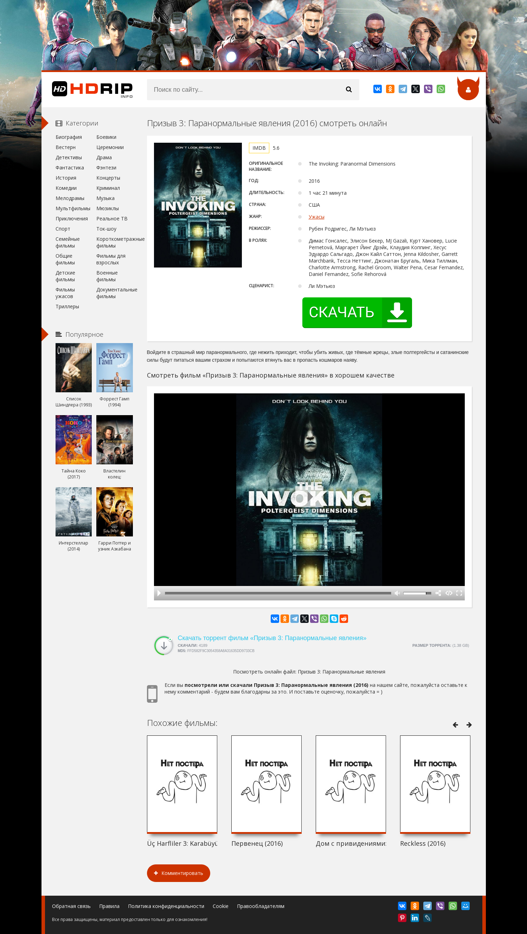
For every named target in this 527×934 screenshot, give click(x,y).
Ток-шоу (106, 228)
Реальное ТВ (112, 218)
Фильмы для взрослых (111, 259)
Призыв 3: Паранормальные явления (341, 671)
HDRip (87, 89)
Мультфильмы (73, 208)
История (66, 177)
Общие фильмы (65, 259)
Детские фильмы (65, 276)
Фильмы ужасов (65, 292)
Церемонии (110, 147)
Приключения (72, 218)
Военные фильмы (107, 276)
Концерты (108, 177)
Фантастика (70, 167)
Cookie (221, 906)
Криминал (108, 188)
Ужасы (316, 216)
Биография (69, 137)
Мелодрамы (70, 198)
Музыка (105, 198)
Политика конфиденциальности (166, 906)
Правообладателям (260, 906)
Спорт (63, 228)
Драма (104, 157)
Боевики (106, 137)
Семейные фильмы (68, 242)
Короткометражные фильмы (114, 242)
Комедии (66, 188)
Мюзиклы (107, 208)
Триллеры (67, 306)
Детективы (69, 157)
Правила (109, 906)
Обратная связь (71, 906)
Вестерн (66, 147)
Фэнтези (106, 167)
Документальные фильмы (114, 292)
